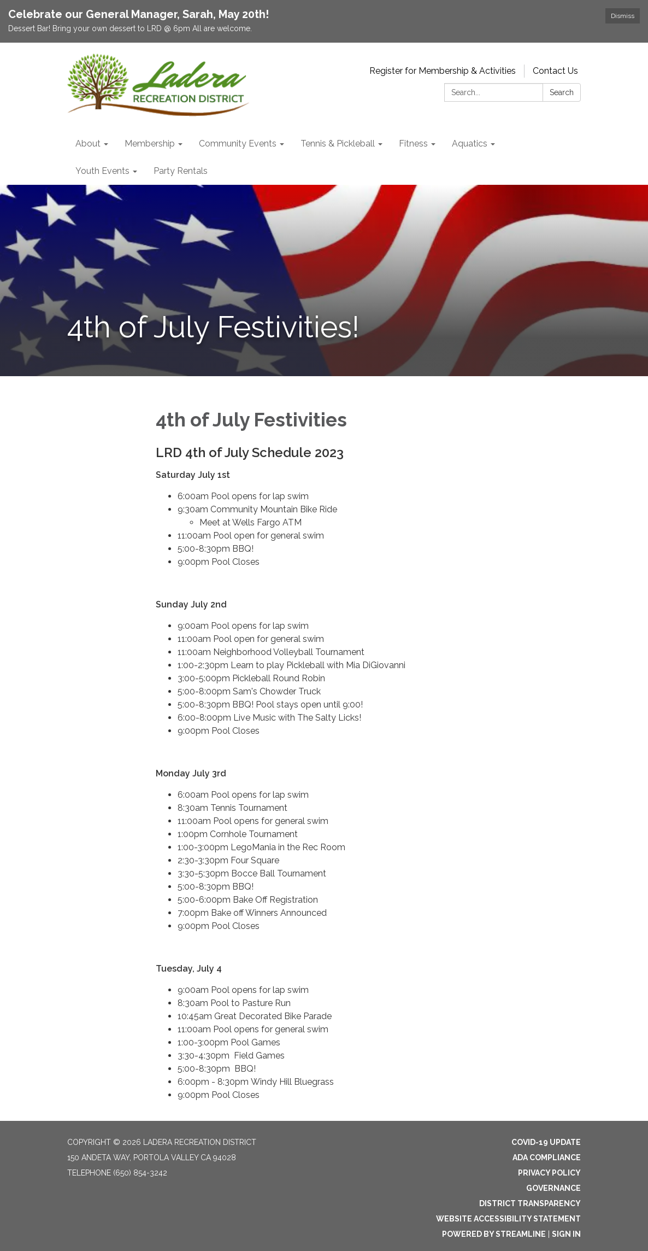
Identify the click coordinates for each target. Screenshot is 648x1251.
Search (562, 92)
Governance (553, 1188)
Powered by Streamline (494, 1234)
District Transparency (530, 1203)
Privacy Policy (549, 1172)
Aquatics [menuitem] (469, 143)
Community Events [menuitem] (237, 143)
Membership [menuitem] (150, 143)
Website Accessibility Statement (508, 1218)
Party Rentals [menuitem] (181, 171)
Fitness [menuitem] (413, 143)
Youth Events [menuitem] (102, 171)
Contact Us (555, 71)
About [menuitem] (88, 143)
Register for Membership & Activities (442, 71)
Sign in (566, 1234)
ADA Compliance (546, 1157)
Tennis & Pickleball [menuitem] (338, 143)
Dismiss (622, 16)
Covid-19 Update (546, 1142)
